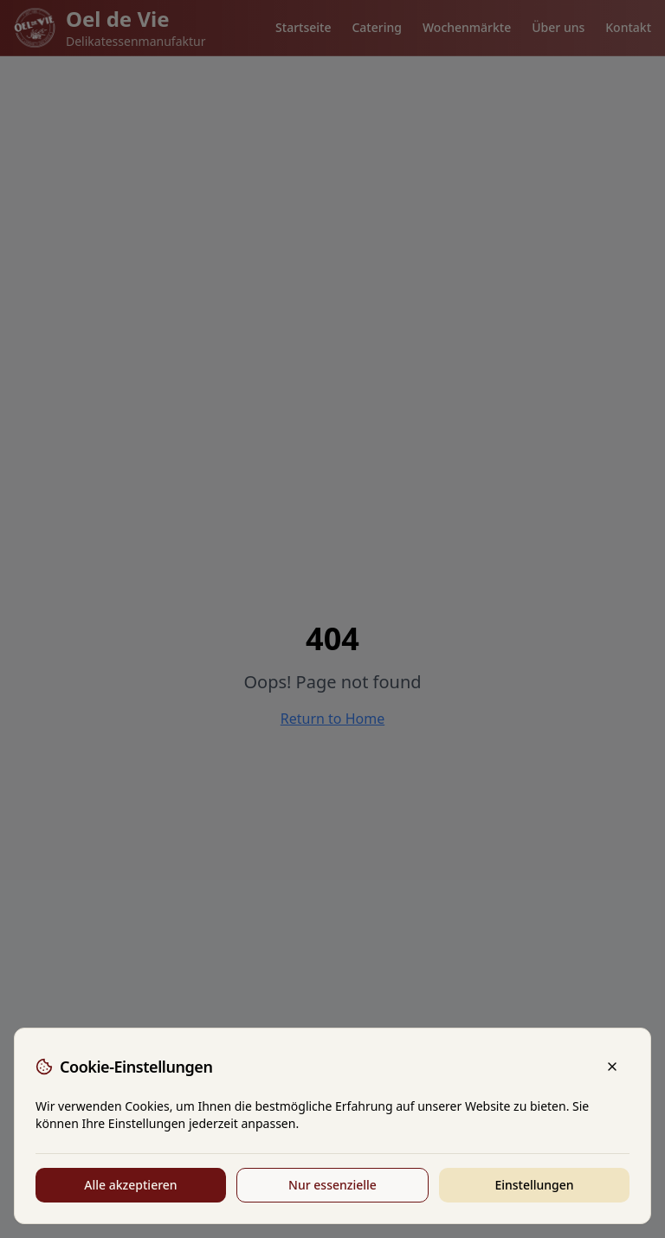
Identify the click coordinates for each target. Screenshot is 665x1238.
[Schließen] (612, 1066)
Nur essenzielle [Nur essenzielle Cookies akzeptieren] (332, 1185)
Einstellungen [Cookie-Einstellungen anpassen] (533, 1185)
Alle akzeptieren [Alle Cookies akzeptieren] (130, 1185)
